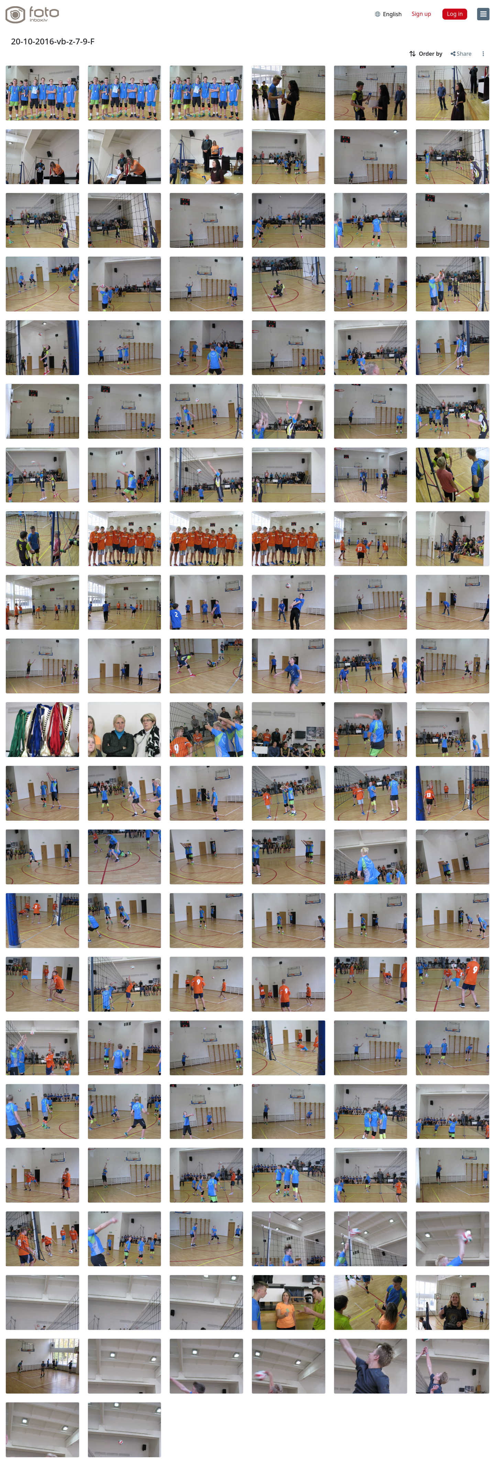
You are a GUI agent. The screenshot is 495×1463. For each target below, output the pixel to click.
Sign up (421, 14)
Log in (455, 14)
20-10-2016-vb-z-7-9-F (53, 41)
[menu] (483, 14)
